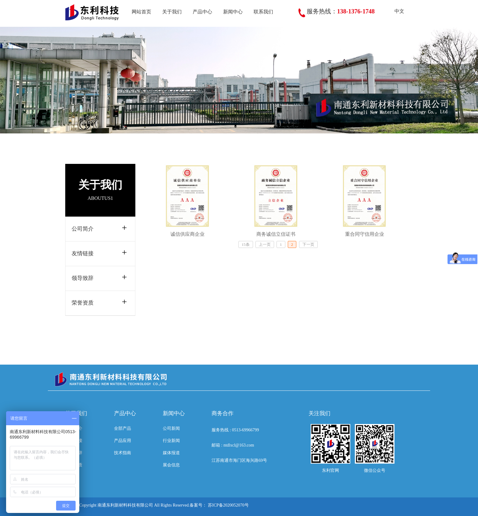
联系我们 (263, 11)
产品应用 (122, 440)
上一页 (265, 244)
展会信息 (171, 465)
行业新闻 (171, 440)
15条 (246, 244)
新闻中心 (233, 11)
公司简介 (83, 229)
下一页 (308, 244)
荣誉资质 (83, 303)
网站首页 (141, 11)
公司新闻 (171, 428)
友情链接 (83, 253)
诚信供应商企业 (187, 234)
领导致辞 (83, 278)
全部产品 (122, 428)
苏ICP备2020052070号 (228, 505)
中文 (394, 11)
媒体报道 (171, 453)
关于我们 (172, 11)
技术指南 (122, 453)
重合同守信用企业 (364, 234)
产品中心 (202, 11)
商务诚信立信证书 (275, 234)
